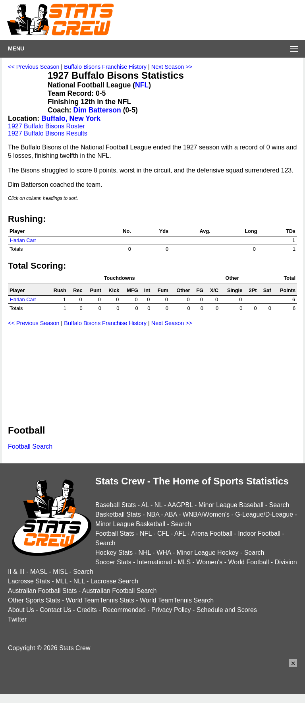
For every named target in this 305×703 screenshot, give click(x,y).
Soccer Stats (113, 562)
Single (234, 290)
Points (287, 290)
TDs (290, 231)
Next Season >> (171, 67)
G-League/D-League (264, 514)
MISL (60, 571)
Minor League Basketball (130, 524)
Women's (209, 562)
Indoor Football (259, 533)
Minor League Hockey (208, 552)
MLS (184, 562)
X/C (214, 290)
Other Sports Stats (34, 600)
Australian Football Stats (42, 590)
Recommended (124, 609)
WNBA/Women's (206, 514)
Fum (163, 290)
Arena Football (211, 533)
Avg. (205, 231)
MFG (132, 290)
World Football (248, 562)
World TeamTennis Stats (100, 600)
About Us (21, 609)
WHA (163, 552)
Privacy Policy (171, 609)
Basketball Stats (118, 514)
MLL (62, 581)
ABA (170, 514)
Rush (60, 290)
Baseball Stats (115, 505)
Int (147, 290)
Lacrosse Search (114, 581)
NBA (153, 514)
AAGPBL (180, 505)
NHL (144, 552)
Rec (77, 290)
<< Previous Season (34, 67)
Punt (95, 290)
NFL (142, 85)
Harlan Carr (23, 240)
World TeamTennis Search (177, 600)
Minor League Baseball (231, 505)
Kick (113, 290)
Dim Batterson (97, 110)
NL (158, 505)
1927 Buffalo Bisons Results (47, 133)
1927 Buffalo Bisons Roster (46, 126)
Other (183, 290)
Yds (163, 231)
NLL (79, 581)
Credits (87, 609)
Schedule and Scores (227, 609)
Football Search (30, 446)
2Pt (253, 290)
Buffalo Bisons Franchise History (105, 67)
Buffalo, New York (70, 118)
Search (279, 505)
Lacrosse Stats (29, 581)
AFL (180, 533)
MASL (38, 571)
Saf (267, 290)
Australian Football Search (119, 590)
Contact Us (55, 609)
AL (145, 505)
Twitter (17, 619)
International (154, 562)
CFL (163, 533)
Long (251, 231)
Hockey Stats (114, 552)
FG (199, 290)
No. (127, 231)
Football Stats (114, 533)
